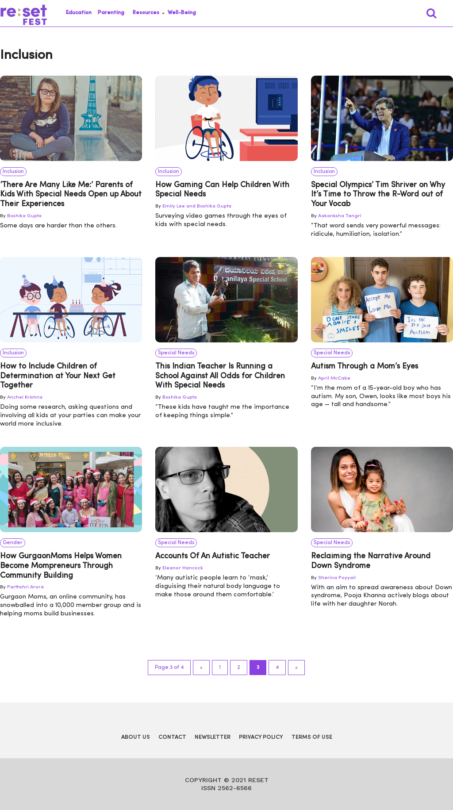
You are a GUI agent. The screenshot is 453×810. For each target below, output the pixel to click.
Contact (172, 737)
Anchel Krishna (24, 397)
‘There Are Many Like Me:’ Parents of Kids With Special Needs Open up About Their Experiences (71, 194)
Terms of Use (312, 737)
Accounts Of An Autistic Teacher (212, 556)
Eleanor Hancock (182, 568)
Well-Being (182, 12)
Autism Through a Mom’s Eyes (364, 366)
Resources (146, 12)
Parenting (111, 12)
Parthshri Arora (25, 587)
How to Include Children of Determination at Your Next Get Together (57, 376)
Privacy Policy (261, 737)
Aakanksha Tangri (339, 216)
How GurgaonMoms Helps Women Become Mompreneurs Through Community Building (61, 566)
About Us (135, 737)
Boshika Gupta (24, 216)
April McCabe (334, 378)
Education (79, 12)
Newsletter (212, 737)
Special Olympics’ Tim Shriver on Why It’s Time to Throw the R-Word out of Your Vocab (378, 194)
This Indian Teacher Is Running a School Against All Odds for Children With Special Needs (220, 376)
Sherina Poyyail (337, 578)
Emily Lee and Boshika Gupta (196, 206)
